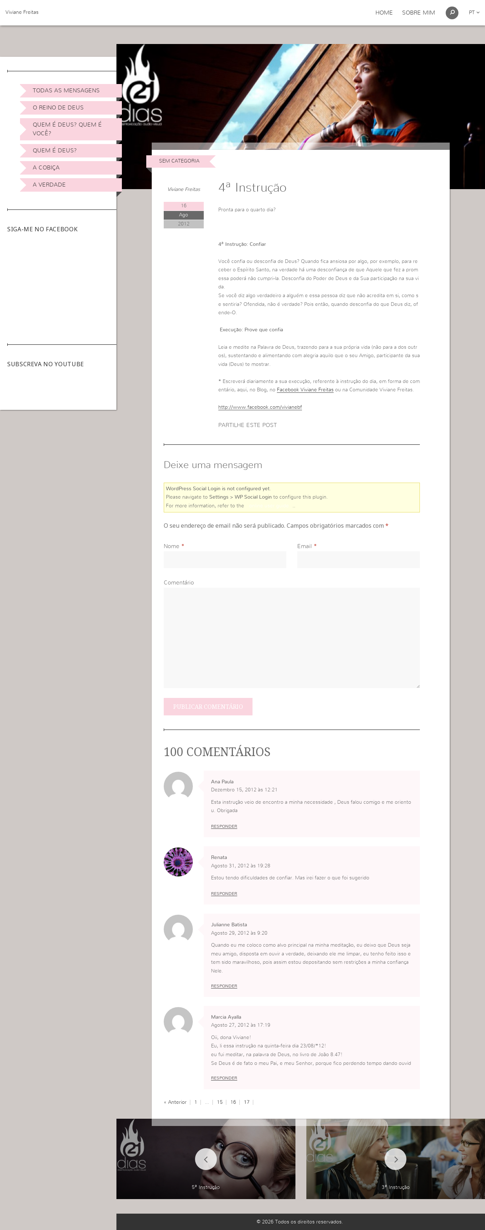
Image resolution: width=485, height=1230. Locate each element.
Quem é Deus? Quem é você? (67, 129)
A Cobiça (46, 168)
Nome (171, 546)
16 (233, 1102)
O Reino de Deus (58, 108)
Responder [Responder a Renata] (224, 893)
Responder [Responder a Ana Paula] (224, 826)
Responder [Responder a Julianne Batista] (224, 986)
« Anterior (175, 1102)
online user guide (269, 505)
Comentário (179, 583)
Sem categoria (179, 161)
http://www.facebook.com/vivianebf (260, 407)
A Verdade (49, 185)
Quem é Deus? (55, 150)
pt (474, 12)
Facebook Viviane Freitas (305, 389)
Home (384, 13)
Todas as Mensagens (66, 90)
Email (304, 546)
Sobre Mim (418, 13)
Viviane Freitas (22, 12)
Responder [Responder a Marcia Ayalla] (224, 1078)
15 (220, 1102)
